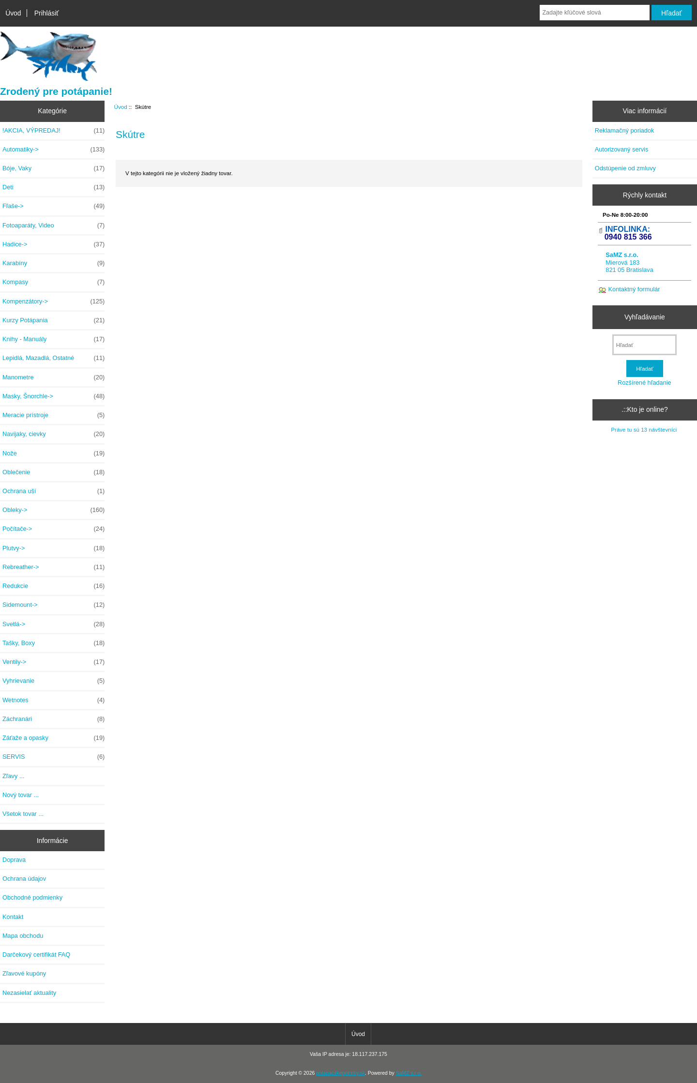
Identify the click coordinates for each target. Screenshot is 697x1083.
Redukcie (53, 586)
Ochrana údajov (24, 878)
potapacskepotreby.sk (340, 1073)
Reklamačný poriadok (624, 130)
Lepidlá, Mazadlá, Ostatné (53, 358)
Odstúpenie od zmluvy (625, 168)
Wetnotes (53, 700)
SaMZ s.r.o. (409, 1073)
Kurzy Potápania (53, 320)
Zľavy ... (13, 776)
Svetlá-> (53, 624)
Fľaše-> (53, 206)
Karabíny (53, 263)
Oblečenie (53, 472)
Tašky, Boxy (53, 643)
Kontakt (12, 916)
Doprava (14, 859)
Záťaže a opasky (53, 738)
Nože (53, 453)
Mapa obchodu (22, 935)
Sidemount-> (53, 605)
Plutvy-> (53, 548)
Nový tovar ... (20, 794)
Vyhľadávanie (644, 317)
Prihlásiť (46, 13)
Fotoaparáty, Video (53, 225)
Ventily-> (53, 662)
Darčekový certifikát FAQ (36, 954)
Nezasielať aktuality (29, 992)
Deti (53, 187)
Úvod (13, 13)
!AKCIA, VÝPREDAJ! (53, 131)
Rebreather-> (53, 567)
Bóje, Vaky (53, 168)
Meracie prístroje (53, 415)
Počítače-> (53, 529)
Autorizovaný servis (622, 149)
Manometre (53, 377)
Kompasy (53, 282)
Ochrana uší (53, 491)
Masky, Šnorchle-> (53, 396)
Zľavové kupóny (24, 973)
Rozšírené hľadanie (644, 382)
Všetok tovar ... (23, 813)
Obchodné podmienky (32, 897)
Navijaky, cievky (53, 434)
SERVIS (53, 757)
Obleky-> (53, 510)
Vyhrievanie (53, 681)
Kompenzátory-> (53, 301)
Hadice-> (53, 244)
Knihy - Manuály (53, 339)
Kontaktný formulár (634, 289)
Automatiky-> (53, 149)
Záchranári (53, 719)
